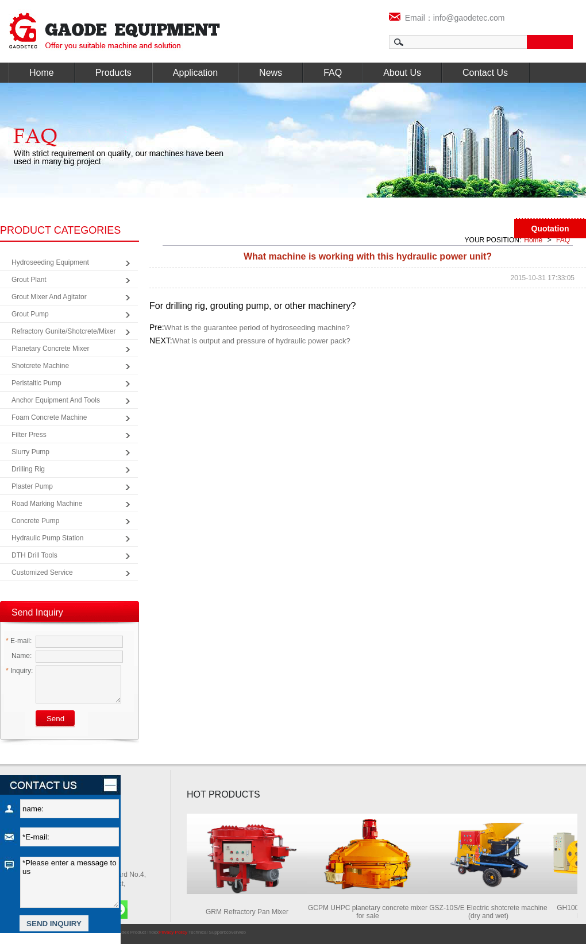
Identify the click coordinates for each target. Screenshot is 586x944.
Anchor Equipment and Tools (55, 400)
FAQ (332, 73)
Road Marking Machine (46, 504)
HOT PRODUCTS (223, 794)
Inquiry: (19, 671)
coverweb (236, 932)
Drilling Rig (28, 469)
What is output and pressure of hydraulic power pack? (261, 340)
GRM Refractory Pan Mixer (249, 912)
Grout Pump (30, 314)
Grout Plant (29, 280)
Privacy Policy (173, 932)
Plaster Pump (32, 486)
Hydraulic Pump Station (47, 538)
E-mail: (19, 641)
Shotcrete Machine (40, 366)
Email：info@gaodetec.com (447, 17)
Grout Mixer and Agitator (49, 297)
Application (195, 73)
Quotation (550, 228)
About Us (402, 73)
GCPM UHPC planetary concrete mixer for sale (370, 912)
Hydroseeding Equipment (50, 262)
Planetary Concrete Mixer (50, 349)
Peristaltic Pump (36, 383)
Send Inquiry (37, 612)
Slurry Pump (30, 452)
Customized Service (42, 572)
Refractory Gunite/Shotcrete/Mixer (63, 331)
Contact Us (485, 73)
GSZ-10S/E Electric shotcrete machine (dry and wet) (490, 912)
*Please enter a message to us (69, 882)
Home (41, 73)
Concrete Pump (35, 521)
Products (113, 73)
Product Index (144, 932)
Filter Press (29, 435)
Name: (19, 656)
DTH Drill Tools (34, 555)
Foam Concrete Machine (49, 417)
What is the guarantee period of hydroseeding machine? (257, 327)
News (270, 73)
